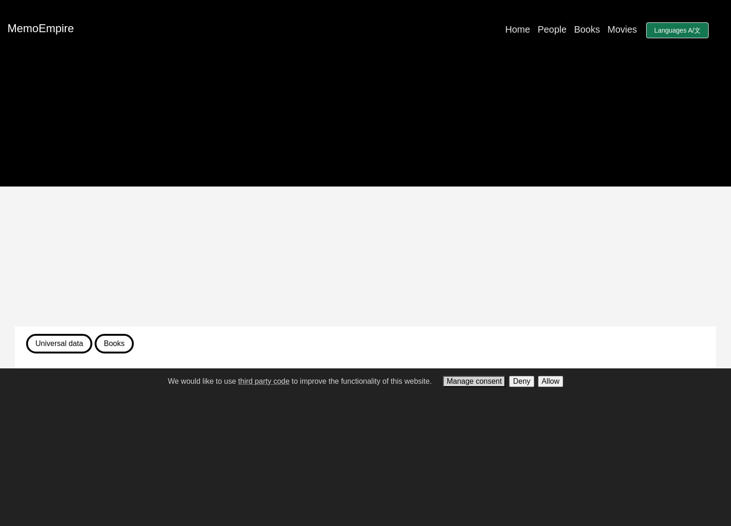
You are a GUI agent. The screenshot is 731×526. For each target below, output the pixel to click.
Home (517, 29)
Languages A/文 (677, 30)
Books (587, 29)
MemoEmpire (40, 28)
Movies (622, 29)
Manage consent (474, 381)
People (552, 29)
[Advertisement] (365, 256)
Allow (550, 381)
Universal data (59, 343)
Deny (521, 381)
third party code (264, 381)
